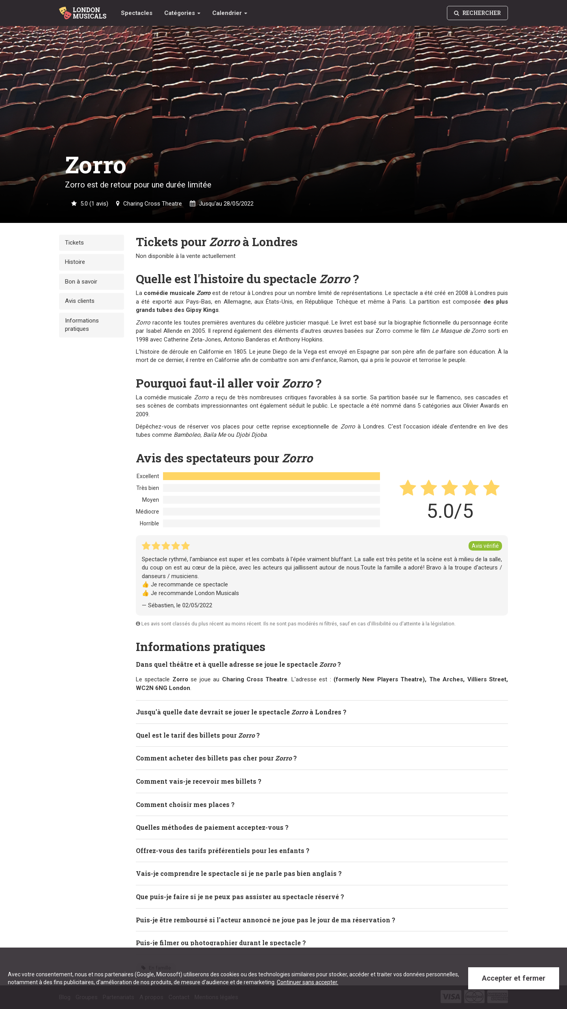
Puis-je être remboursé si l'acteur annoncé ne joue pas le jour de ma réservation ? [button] (265, 919)
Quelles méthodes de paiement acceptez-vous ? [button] (212, 827)
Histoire (75, 261)
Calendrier (229, 13)
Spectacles (136, 13)
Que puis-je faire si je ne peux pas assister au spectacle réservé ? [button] (240, 896)
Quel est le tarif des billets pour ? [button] (198, 735)
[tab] (322, 664)
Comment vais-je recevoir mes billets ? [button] (198, 781)
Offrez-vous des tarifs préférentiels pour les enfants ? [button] (222, 850)
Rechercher (477, 13)
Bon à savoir (81, 281)
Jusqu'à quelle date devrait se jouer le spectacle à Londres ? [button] (241, 711)
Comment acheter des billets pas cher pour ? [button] (216, 757)
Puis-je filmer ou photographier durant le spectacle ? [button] (221, 942)
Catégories (182, 13)
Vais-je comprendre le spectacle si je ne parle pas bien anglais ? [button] (239, 873)
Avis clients (79, 300)
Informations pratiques (82, 324)
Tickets (74, 242)
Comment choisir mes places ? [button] (185, 804)
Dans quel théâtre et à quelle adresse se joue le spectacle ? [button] (238, 664)
